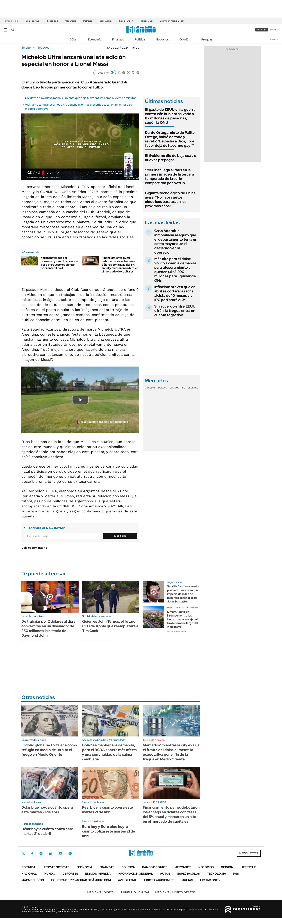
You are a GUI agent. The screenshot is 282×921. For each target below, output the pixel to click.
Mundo (49, 873)
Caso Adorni (105, 21)
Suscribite (119, 536)
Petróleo (87, 21)
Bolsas (162, 387)
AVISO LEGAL (127, 880)
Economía (94, 39)
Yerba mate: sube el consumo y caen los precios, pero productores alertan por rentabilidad (59, 263)
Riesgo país (52, 21)
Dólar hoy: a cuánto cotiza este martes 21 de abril (47, 831)
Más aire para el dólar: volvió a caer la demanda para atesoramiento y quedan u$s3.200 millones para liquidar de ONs (175, 269)
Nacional (29, 873)
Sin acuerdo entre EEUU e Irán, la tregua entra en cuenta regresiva (174, 310)
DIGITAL (101, 892)
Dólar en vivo (32, 21)
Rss (236, 873)
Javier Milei (147, 21)
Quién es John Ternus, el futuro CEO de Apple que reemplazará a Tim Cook (110, 626)
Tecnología (216, 873)
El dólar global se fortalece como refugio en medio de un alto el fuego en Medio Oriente (49, 750)
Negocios (162, 39)
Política (140, 39)
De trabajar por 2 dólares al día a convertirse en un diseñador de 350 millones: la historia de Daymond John (48, 628)
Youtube (60, 853)
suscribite (261, 30)
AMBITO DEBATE (175, 892)
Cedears (193, 387)
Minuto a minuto (155, 740)
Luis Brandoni (126, 21)
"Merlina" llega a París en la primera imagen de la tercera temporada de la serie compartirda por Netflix (169, 176)
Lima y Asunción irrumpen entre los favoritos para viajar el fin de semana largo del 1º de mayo (182, 619)
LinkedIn (50, 853)
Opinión (184, 39)
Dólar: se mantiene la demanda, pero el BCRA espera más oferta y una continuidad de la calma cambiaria (109, 752)
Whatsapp (70, 853)
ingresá (274, 30)
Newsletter (273, 39)
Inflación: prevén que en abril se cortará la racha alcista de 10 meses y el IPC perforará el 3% (174, 293)
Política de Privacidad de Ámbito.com (81, 880)
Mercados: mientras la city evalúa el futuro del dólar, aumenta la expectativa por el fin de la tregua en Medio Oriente (171, 752)
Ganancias (70, 21)
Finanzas (118, 39)
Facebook (32, 853)
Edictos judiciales (159, 880)
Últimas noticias (56, 867)
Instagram (41, 853)
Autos (165, 873)
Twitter (23, 853)
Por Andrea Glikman (177, 631)
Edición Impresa (98, 873)
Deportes (70, 873)
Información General (135, 873)
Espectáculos (188, 873)
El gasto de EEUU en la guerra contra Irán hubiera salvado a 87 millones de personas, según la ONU (170, 116)
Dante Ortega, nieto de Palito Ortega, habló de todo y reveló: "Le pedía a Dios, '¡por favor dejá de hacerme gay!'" (170, 139)
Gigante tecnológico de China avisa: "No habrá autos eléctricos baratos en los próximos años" (170, 199)
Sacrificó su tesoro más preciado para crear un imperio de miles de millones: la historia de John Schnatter (183, 594)
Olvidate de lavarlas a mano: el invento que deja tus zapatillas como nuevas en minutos (80, 98)
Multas (187, 880)
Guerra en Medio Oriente (173, 21)
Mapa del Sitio (32, 880)
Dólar (73, 39)
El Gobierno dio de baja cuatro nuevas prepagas (170, 157)
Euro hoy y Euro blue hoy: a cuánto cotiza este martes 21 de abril (108, 831)
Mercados (182, 867)
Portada (28, 867)
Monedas (150, 387)
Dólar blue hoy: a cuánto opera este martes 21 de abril (47, 809)
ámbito (26, 47)
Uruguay (207, 39)
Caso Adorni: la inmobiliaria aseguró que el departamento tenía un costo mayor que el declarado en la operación (175, 241)
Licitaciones (210, 880)
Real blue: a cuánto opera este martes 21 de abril (107, 809)
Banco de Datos (154, 867)
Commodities (177, 387)
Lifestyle (248, 867)
